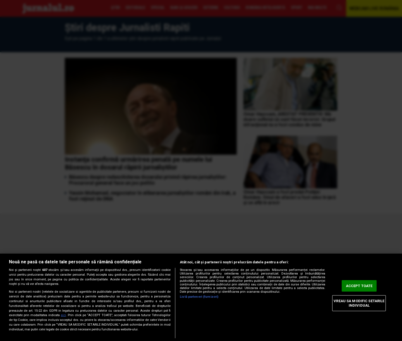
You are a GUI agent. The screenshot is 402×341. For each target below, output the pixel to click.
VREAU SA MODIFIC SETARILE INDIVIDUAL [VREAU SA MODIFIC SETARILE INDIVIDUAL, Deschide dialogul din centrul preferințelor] (359, 303)
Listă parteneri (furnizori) (199, 297)
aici (63, 315)
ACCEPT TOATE (359, 286)
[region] (201, 297)
